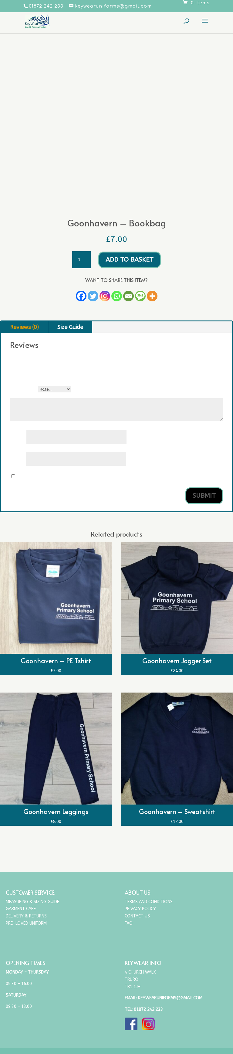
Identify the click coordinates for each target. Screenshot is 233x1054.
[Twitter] (93, 296)
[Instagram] (105, 296)
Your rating (24, 389)
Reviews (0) (24, 327)
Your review (24, 395)
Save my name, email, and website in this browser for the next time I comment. (104, 477)
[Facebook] (81, 296)
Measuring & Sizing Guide (32, 901)
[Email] (128, 296)
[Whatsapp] (116, 296)
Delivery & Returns (26, 916)
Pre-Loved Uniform (26, 923)
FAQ (129, 923)
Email (18, 459)
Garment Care (21, 908)
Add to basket (130, 259)
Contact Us (137, 916)
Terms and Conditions (149, 901)
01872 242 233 (148, 1009)
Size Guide (70, 327)
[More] (152, 296)
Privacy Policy (140, 908)
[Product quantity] (81, 259)
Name (18, 437)
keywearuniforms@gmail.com (170, 998)
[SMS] (140, 296)
